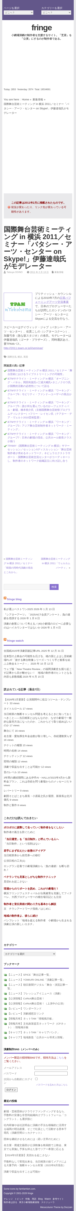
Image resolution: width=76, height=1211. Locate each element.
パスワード (10, 1073)
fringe (41, 27)
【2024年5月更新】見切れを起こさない (27, 1155)
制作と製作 (10, 805)
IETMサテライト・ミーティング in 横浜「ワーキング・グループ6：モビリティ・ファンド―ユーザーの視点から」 (39, 394)
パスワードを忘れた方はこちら (52, 1084)
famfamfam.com (27, 1189)
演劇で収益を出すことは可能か (22, 766)
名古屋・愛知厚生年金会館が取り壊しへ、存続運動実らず (38, 736)
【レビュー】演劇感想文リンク (25, 1013)
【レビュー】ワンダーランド (24, 1008)
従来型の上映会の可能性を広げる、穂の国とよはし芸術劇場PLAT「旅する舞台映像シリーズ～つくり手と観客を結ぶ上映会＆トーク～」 (38, 660)
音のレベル (10, 772)
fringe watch (15, 640)
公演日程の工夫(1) (14, 860)
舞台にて (9, 730)
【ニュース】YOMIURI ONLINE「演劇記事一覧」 (36, 979)
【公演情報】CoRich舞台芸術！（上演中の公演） (36, 1003)
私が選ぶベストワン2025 (18, 609)
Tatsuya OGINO (15, 272)
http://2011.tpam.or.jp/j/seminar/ (23, 348)
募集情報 (38, 99)
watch (48, 1199)
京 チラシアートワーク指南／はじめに (27, 908)
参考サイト (58, 1199)
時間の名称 (10, 750)
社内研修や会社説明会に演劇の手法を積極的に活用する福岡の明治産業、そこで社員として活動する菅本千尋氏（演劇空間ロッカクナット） (35, 1129)
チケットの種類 (13, 745)
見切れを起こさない (15, 881)
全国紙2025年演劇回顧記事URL (22, 650)
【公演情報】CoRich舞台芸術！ (26, 998)
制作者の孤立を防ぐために (19, 832)
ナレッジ (8, 1199)
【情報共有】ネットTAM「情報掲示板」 (31, 1018)
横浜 (20, 357)
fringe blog (14, 599)
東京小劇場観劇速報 (29, 1202)
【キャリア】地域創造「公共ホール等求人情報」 (36, 1037)
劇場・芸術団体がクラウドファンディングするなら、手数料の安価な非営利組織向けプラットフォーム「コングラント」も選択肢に (35, 1115)
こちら (60, 1057)
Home (25, 99)
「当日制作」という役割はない (22, 843)
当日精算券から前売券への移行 (22, 855)
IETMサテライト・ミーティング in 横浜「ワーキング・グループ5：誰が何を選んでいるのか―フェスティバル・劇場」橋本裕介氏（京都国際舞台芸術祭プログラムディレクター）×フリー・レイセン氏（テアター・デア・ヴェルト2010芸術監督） (39, 410)
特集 (27, 1199)
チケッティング (13, 756)
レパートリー (11, 790)
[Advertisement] (38, 67)
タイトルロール (13, 708)
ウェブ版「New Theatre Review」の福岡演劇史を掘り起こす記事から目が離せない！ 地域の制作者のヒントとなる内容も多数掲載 (38, 673)
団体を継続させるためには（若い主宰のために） (32, 1139)
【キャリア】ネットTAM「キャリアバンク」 (33, 1032)
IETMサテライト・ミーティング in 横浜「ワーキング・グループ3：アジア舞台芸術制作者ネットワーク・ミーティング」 (39, 426)
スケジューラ (48, 1202)
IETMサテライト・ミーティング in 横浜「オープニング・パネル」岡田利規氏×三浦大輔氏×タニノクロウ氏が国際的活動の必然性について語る (39, 382)
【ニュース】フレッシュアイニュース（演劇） (35, 993)
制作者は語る (10, 1202)
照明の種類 (10, 761)
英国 (25, 357)
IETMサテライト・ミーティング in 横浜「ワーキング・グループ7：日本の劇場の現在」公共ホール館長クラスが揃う (39, 437)
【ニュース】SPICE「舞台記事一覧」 (29, 974)
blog (40, 1199)
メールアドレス (13, 1068)
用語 (34, 1199)
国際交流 (11, 357)
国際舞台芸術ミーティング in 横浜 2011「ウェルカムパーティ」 (55, 563)
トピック (19, 1199)
